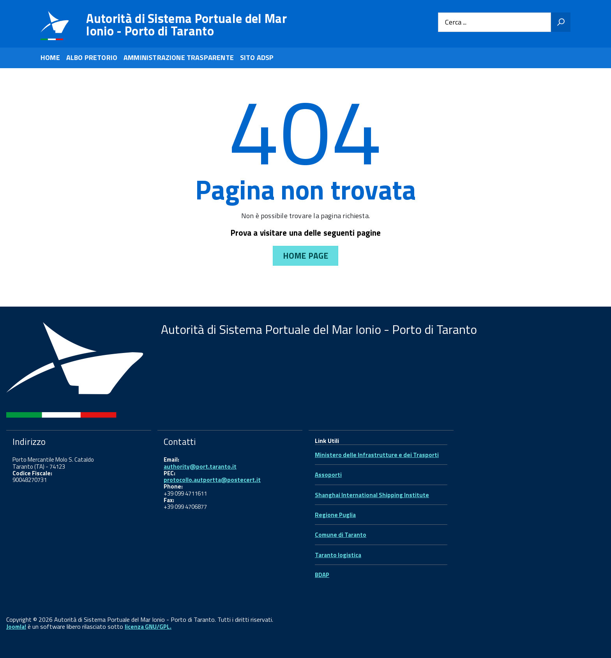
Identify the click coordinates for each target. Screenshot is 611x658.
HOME (50, 57)
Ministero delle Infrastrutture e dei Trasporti (377, 454)
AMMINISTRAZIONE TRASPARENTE (179, 57)
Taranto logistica (338, 554)
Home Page (305, 255)
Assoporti (328, 474)
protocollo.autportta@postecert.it (212, 479)
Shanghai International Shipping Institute (372, 494)
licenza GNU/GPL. (148, 626)
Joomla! (16, 626)
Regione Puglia (335, 514)
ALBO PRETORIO (91, 57)
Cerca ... (455, 22)
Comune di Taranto (340, 534)
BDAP (322, 574)
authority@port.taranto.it (200, 466)
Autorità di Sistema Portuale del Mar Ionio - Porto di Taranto (186, 24)
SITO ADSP (257, 57)
